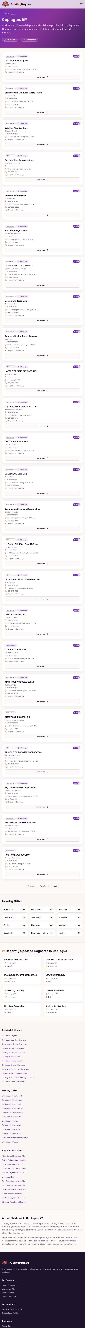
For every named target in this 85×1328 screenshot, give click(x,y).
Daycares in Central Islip (12, 1108)
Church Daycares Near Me (13, 1173)
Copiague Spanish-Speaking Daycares (18, 1077)
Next (55, 886)
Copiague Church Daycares (13, 1065)
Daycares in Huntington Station (15, 1137)
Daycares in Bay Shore (11, 1104)
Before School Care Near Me (14, 1160)
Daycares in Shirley (10, 1121)
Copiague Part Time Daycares (14, 1073)
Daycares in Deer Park (11, 1133)
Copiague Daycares (10, 1036)
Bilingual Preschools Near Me (14, 1202)
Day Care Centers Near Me (13, 1181)
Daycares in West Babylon (13, 1112)
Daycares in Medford (11, 1129)
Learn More (42, 77)
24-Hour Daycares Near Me (13, 1198)
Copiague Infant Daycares (13, 1048)
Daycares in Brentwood (12, 1096)
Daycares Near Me (10, 1177)
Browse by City (8, 1289)
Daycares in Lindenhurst (12, 1100)
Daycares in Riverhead (11, 1125)
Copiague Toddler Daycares (14, 1052)
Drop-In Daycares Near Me (13, 1185)
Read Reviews (8, 1292)
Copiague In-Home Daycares (14, 1044)
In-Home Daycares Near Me (14, 1189)
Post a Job (6, 1326)
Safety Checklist (9, 1296)
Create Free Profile (10, 1313)
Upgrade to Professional (12, 1309)
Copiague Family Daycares (13, 1061)
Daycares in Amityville (11, 1117)
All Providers (9, 14)
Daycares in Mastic (10, 1142)
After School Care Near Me (13, 1156)
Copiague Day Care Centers (14, 1040)
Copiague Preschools (11, 1056)
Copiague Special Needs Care (14, 1082)
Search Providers (9, 1285)
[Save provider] (79, 55)
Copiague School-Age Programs (15, 1069)
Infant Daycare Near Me (12, 1193)
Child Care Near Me (10, 1164)
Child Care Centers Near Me (14, 1168)
